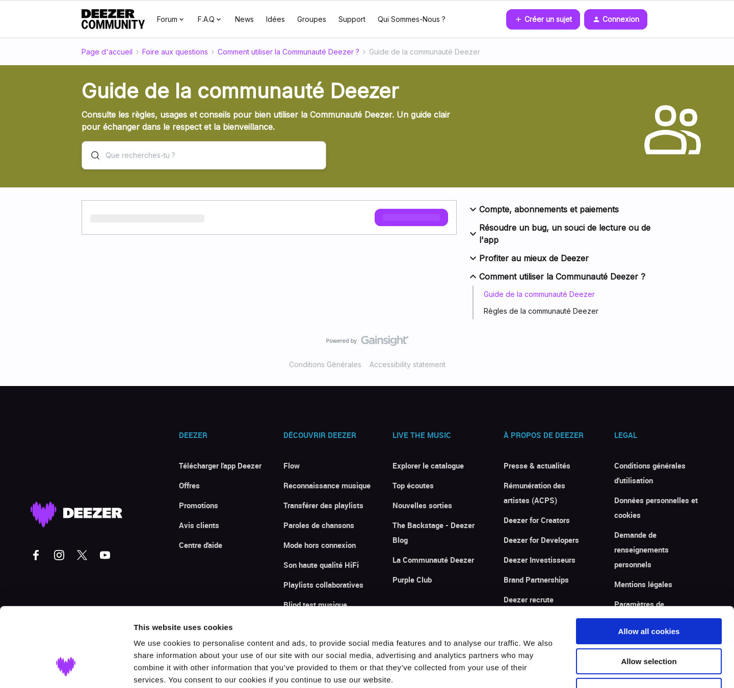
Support (351, 19)
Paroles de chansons (318, 525)
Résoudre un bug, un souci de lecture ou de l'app (558, 234)
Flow (291, 465)
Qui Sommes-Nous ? (411, 19)
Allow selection (648, 593)
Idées (275, 19)
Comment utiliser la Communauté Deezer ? (288, 51)
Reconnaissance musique (327, 485)
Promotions (198, 505)
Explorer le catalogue (428, 465)
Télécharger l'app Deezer (220, 465)
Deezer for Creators (537, 520)
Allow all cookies (649, 563)
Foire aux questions (175, 51)
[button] (543, 19)
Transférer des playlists (323, 505)
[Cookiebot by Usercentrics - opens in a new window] (66, 668)
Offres (189, 485)
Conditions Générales (325, 364)
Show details (535, 668)
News (244, 19)
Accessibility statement (407, 364)
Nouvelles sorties (422, 505)
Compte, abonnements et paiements (543, 209)
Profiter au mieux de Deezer (528, 258)
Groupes (311, 19)
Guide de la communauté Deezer (539, 294)
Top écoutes (413, 485)
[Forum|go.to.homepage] (113, 19)
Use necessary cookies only (649, 623)
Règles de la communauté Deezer (541, 311)
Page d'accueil (107, 51)
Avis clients (199, 525)
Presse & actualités (537, 465)
